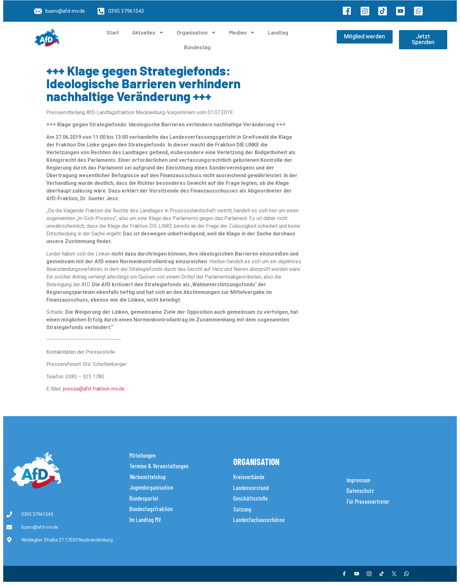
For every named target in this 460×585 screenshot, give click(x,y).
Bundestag (197, 47)
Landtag (278, 32)
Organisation (196, 32)
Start (112, 32)
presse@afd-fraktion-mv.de (94, 389)
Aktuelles (148, 32)
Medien (242, 32)
